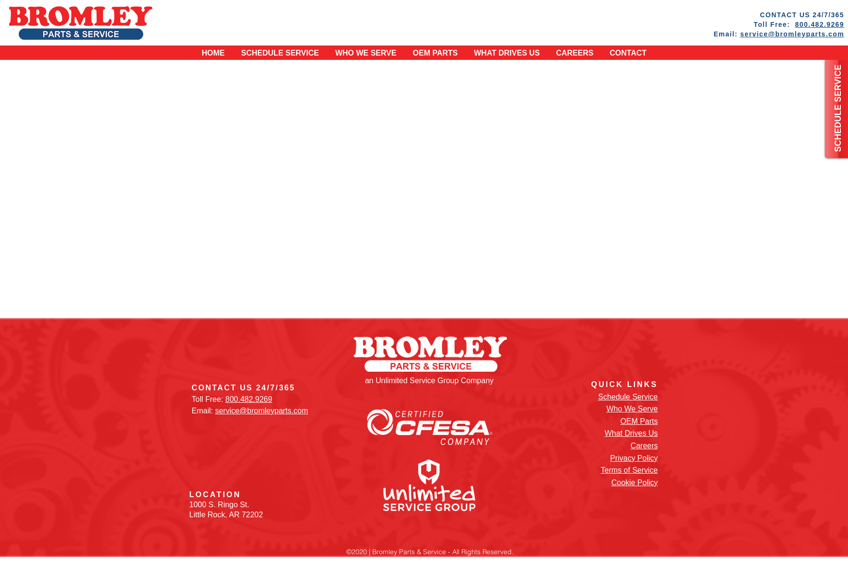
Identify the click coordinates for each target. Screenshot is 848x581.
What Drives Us (631, 433)
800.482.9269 (819, 24)
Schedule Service (628, 397)
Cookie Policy (634, 482)
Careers (644, 446)
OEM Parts (639, 421)
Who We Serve (632, 409)
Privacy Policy (634, 458)
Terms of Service (629, 470)
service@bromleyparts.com (792, 34)
